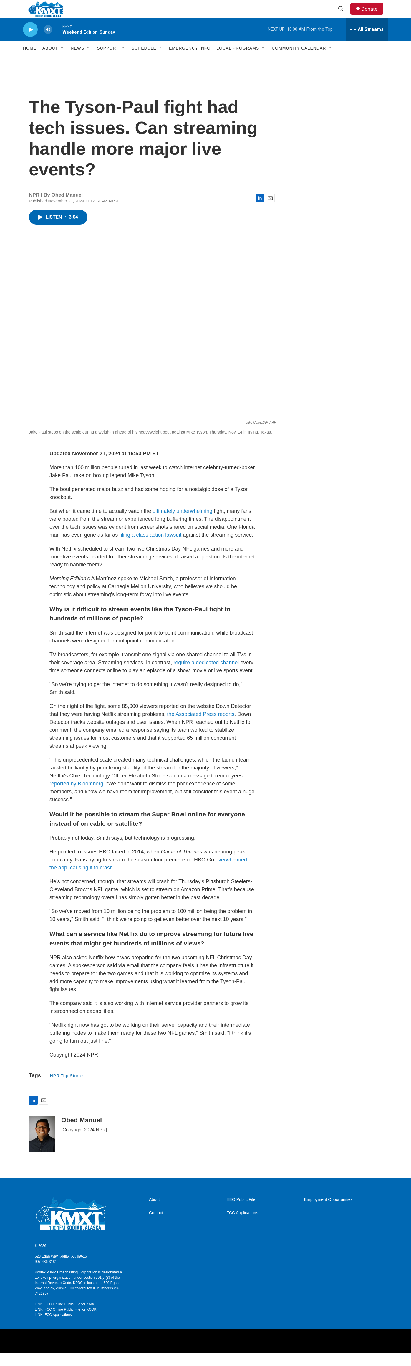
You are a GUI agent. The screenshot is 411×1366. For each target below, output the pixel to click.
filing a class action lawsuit (150, 548)
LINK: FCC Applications (53, 1328)
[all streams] (367, 43)
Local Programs (237, 61)
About (154, 1213)
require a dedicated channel (206, 676)
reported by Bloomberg (76, 797)
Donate (373, 15)
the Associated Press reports (200, 727)
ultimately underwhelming (182, 524)
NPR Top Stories (67, 1089)
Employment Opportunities (328, 1213)
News (77, 61)
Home (30, 61)
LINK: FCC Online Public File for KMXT (65, 1317)
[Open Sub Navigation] (62, 61)
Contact (156, 1226)
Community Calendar (299, 61)
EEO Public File (240, 1213)
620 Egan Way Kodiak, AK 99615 (61, 1270)
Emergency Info (190, 61)
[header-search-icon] (343, 15)
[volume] (48, 43)
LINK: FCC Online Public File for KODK (65, 1323)
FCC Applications (242, 1226)
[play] (30, 42)
